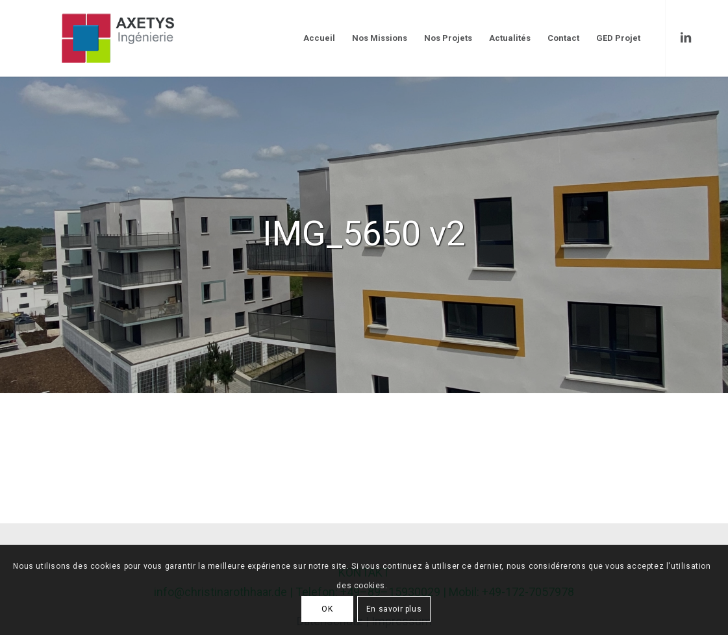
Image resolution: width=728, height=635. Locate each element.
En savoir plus (393, 609)
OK (327, 609)
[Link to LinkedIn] (686, 37)
